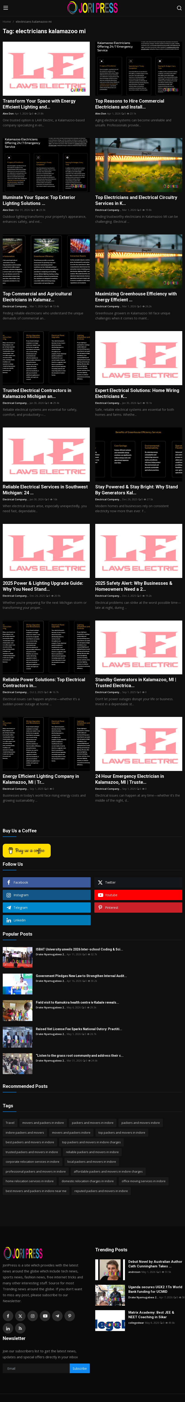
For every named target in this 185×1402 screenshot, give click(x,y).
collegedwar (136, 1322)
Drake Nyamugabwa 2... (51, 954)
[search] (179, 8)
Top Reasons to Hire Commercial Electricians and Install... (129, 104)
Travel (10, 1123)
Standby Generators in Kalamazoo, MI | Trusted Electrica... (135, 682)
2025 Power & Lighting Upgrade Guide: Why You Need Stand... (43, 586)
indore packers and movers (25, 1132)
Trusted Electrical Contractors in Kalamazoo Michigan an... (37, 393)
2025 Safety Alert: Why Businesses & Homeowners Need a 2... (133, 586)
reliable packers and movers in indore (92, 1152)
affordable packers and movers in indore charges (108, 1171)
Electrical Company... (108, 210)
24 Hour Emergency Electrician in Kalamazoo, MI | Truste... (129, 779)
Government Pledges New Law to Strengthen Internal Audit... (81, 976)
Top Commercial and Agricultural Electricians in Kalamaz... (37, 296)
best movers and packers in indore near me (36, 1191)
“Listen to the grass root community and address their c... (80, 1055)
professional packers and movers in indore (36, 1171)
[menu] (5, 8)
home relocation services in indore (30, 1181)
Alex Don (8, 113)
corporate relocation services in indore (32, 1162)
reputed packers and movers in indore (101, 1191)
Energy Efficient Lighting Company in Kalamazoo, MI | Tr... (41, 779)
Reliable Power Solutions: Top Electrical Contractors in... (44, 682)
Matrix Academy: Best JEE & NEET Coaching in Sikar (151, 1314)
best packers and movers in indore (30, 1142)
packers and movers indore (141, 1123)
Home (7, 21)
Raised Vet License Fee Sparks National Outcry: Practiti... (79, 1029)
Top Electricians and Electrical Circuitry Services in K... (136, 200)
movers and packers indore (71, 1132)
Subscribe (80, 1368)
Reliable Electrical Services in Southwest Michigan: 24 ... (45, 489)
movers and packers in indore (43, 1123)
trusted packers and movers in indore (32, 1152)
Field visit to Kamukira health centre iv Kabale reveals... (77, 1002)
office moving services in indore (144, 1181)
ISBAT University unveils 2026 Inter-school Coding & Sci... (79, 949)
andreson (134, 1272)
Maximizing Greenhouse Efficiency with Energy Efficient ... (136, 296)
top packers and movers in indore (121, 1132)
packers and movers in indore (93, 1123)
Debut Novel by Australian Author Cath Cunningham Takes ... (155, 1264)
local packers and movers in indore (91, 1162)
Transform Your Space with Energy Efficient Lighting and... (39, 104)
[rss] (20, 1328)
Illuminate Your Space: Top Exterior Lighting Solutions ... (39, 200)
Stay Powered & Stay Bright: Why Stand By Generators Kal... (136, 489)
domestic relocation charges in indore (88, 1181)
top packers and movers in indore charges (91, 1142)
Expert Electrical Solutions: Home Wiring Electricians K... (137, 393)
